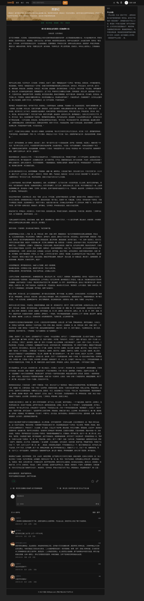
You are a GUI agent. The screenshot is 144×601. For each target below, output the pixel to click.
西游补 (68, 23)
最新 (94, 512)
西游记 (60, 33)
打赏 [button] (13, 481)
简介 (62, 23)
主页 (56, 33)
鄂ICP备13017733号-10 (65, 592)
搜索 (65, 2)
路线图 (56, 23)
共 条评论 (15, 512)
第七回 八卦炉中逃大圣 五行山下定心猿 (76, 488)
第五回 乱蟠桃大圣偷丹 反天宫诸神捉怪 (29, 488)
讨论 (27, 3)
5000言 (10, 2)
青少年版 (49, 23)
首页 (17, 3)
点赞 (30, 524)
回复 (35, 524)
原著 (42, 23)
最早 (98, 512)
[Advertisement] (55, 68)
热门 (22, 3)
